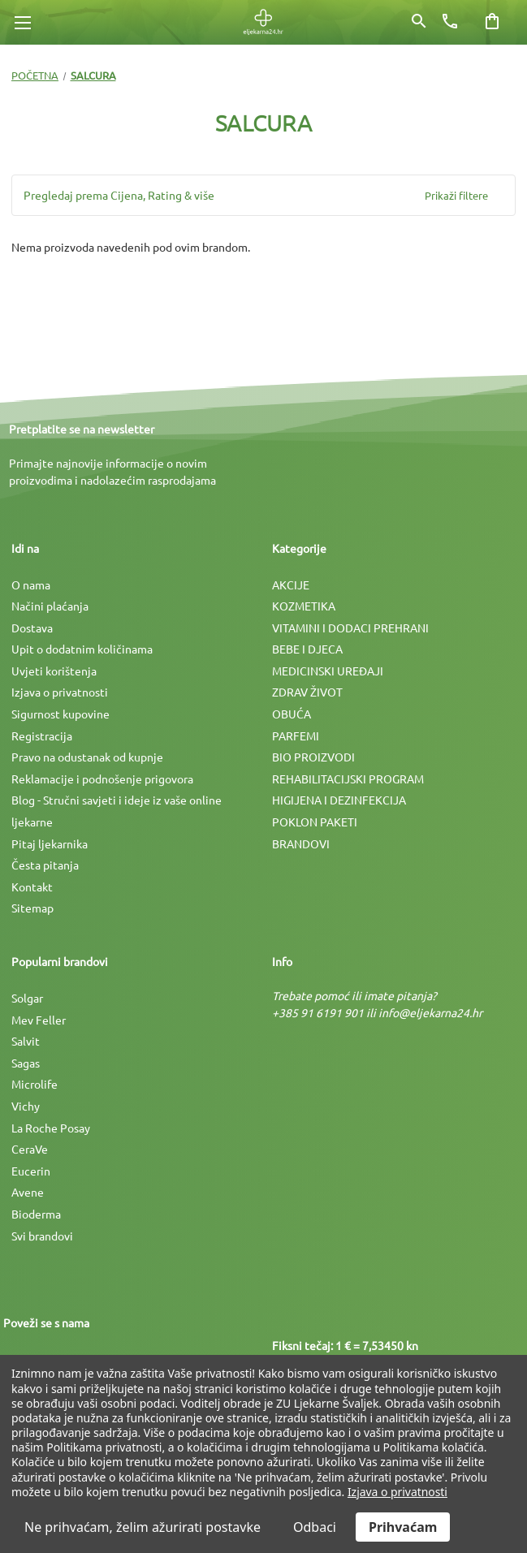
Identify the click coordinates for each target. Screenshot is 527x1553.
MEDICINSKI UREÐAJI (327, 670)
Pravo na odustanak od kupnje (87, 756)
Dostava (32, 627)
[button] (263, 195)
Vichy (25, 1105)
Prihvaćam (403, 1527)
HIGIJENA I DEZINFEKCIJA (339, 799)
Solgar (27, 997)
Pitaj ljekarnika (49, 843)
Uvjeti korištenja (54, 670)
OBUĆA (291, 713)
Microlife (34, 1083)
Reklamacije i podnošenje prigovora (102, 778)
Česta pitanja (45, 864)
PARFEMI (295, 735)
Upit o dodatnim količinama (82, 648)
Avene (27, 1191)
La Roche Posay (50, 1127)
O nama (30, 584)
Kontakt (32, 886)
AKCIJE (290, 584)
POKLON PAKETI (314, 821)
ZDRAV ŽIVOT (307, 691)
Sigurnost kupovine (60, 713)
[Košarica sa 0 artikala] (492, 21)
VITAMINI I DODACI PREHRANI (350, 627)
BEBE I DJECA (307, 648)
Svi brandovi (42, 1235)
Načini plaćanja (50, 605)
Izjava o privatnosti (59, 691)
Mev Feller (38, 1019)
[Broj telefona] (450, 21)
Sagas (25, 1062)
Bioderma (36, 1213)
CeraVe (29, 1148)
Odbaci (314, 1527)
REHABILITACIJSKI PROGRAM (348, 778)
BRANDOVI (301, 843)
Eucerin (30, 1170)
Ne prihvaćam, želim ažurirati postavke (142, 1527)
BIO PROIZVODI (313, 756)
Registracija (41, 735)
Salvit (25, 1040)
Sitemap (32, 907)
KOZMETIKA (303, 605)
